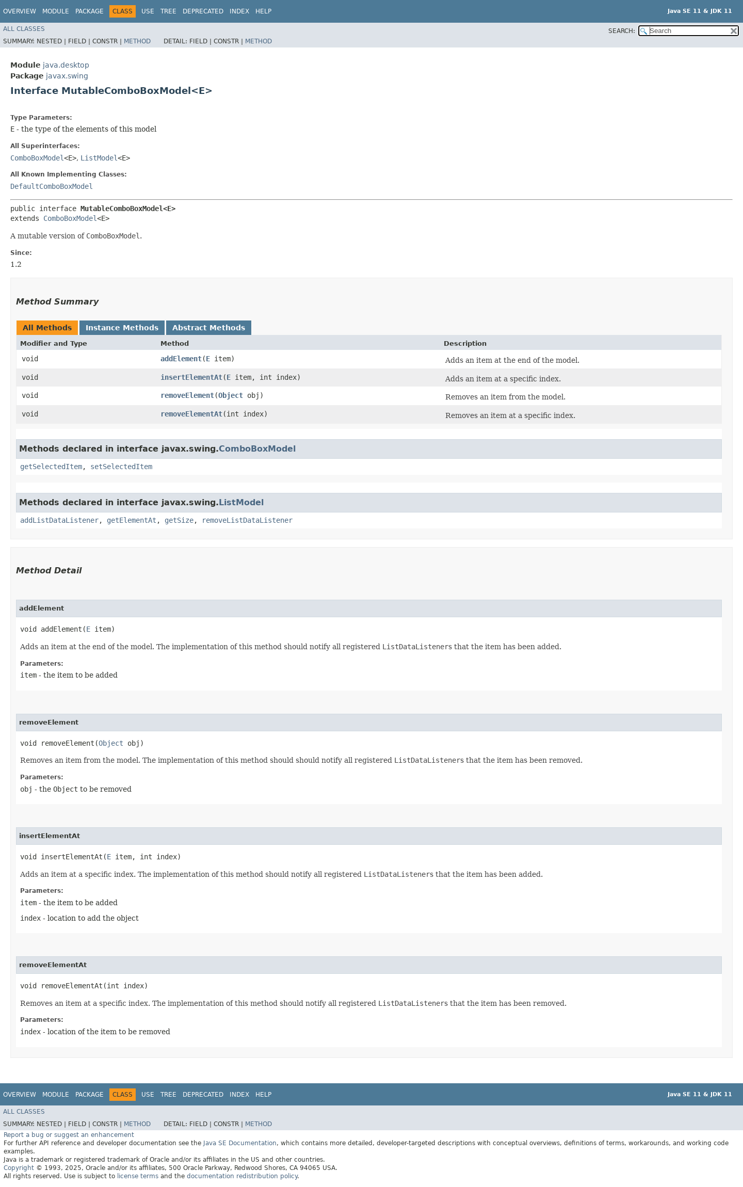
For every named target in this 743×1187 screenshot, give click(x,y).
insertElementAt (191, 377)
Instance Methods (122, 328)
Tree (168, 11)
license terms (137, 1176)
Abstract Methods (208, 328)
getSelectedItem (51, 466)
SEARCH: (621, 31)
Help (263, 11)
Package (89, 11)
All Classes (24, 29)
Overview (19, 11)
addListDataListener (59, 520)
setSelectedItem (121, 466)
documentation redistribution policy (242, 1176)
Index (239, 11)
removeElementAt (191, 414)
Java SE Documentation (240, 1143)
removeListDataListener (247, 520)
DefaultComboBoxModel (51, 186)
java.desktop (66, 65)
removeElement (187, 395)
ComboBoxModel (37, 158)
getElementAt (131, 520)
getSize (179, 520)
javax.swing (67, 76)
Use (147, 11)
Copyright (19, 1168)
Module (55, 11)
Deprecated (203, 11)
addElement (181, 359)
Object (230, 395)
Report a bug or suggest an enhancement (69, 1134)
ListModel (99, 158)
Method (137, 41)
